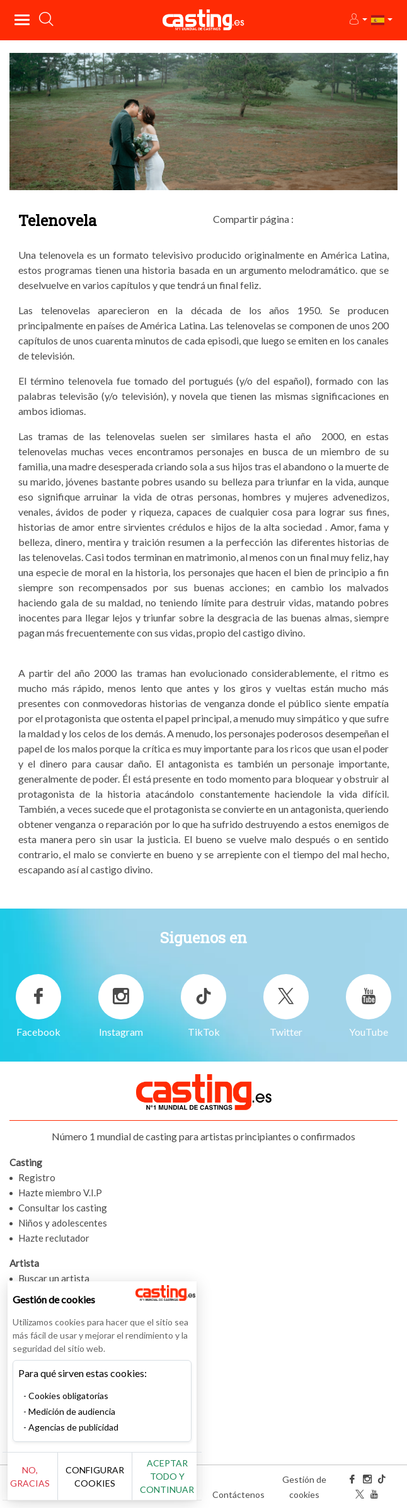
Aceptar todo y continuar (167, 1476)
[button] (357, 20)
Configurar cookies (95, 1476)
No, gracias (30, 1476)
